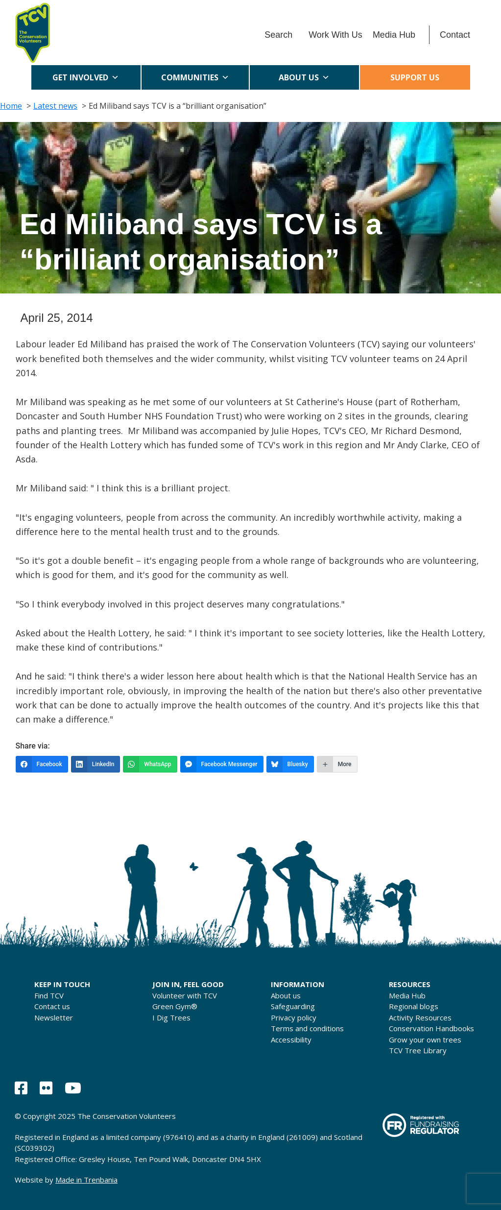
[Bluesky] (290, 764)
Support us (414, 77)
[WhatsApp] (150, 764)
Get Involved (85, 77)
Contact (455, 35)
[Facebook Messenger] (221, 764)
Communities (195, 77)
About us (304, 77)
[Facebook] (42, 764)
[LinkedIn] (95, 764)
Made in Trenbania (86, 1180)
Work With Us (335, 35)
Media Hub (394, 35)
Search (278, 35)
